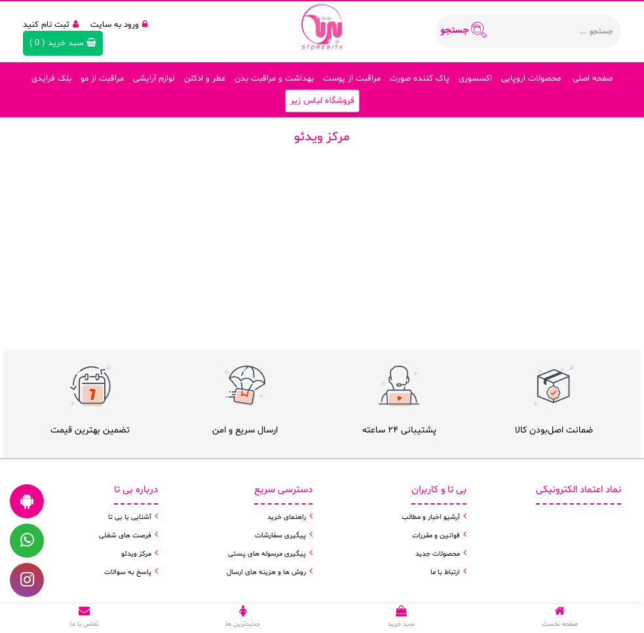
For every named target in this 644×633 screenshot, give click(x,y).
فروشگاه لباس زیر (322, 101)
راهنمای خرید (286, 517)
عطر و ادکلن (204, 79)
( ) (62, 43)
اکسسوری (475, 79)
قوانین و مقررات (436, 536)
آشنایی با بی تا (129, 517)
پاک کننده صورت (419, 79)
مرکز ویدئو (136, 554)
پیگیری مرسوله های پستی (267, 554)
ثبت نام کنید (51, 25)
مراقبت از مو (102, 79)
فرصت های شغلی (125, 536)
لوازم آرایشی (154, 79)
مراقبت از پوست (352, 79)
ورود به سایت (118, 25)
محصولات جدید (437, 554)
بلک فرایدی (51, 79)
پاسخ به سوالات (127, 572)
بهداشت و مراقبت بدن (274, 79)
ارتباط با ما (445, 572)
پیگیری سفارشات (280, 536)
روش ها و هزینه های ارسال (266, 572)
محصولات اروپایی (531, 79)
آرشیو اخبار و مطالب (431, 517)
